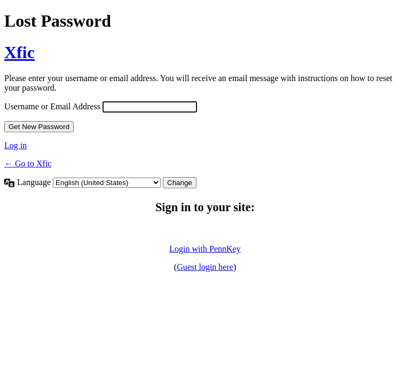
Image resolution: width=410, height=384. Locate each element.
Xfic (19, 52)
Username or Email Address (52, 106)
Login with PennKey (204, 248)
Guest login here (205, 266)
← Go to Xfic (27, 163)
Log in (15, 145)
